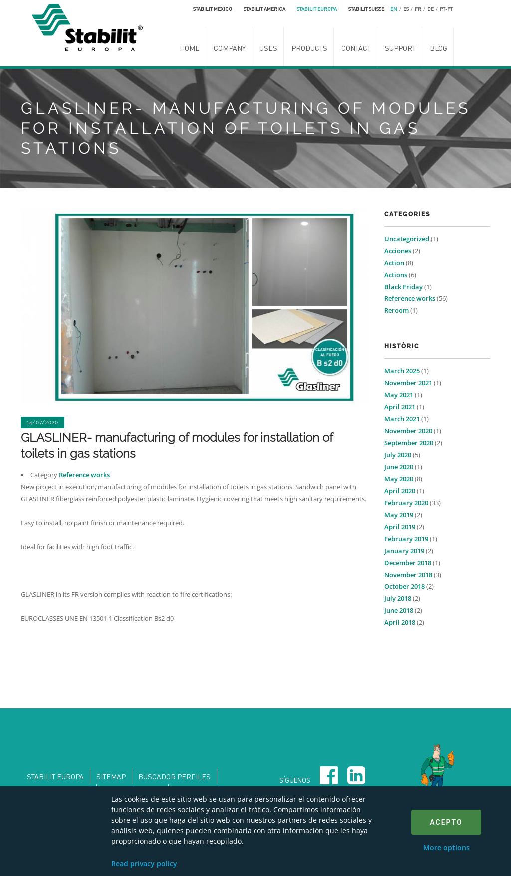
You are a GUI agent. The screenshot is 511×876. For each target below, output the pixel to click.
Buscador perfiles (174, 776)
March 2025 (402, 370)
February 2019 (406, 538)
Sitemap (111, 776)
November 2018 (408, 574)
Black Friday (403, 286)
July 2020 (397, 454)
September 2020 (408, 442)
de (430, 9)
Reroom (396, 310)
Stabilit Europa (317, 9)
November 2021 (408, 382)
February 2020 (406, 502)
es (406, 9)
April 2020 (399, 490)
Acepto (446, 822)
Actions (395, 274)
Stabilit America (264, 9)
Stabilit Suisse (366, 9)
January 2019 (404, 550)
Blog (438, 47)
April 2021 (399, 406)
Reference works (84, 474)
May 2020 (398, 478)
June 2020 (398, 466)
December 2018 (407, 562)
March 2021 (402, 418)
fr (418, 9)
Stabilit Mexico (212, 9)
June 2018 (398, 610)
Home (190, 47)
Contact (356, 47)
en (393, 9)
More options (446, 847)
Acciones (397, 250)
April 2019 (399, 526)
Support (400, 47)
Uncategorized (406, 238)
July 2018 (397, 598)
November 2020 (408, 430)
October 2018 (404, 586)
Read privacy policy (144, 863)
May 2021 (398, 394)
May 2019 (398, 514)
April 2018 (399, 622)
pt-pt (446, 9)
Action (394, 262)
